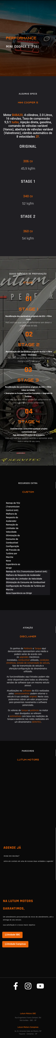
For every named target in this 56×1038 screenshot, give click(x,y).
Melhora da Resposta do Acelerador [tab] (12, 517)
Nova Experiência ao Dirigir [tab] (13, 564)
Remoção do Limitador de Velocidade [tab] (12, 528)
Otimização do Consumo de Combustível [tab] (13, 539)
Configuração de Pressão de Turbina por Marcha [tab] (13, 552)
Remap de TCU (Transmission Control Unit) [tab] (13, 506)
